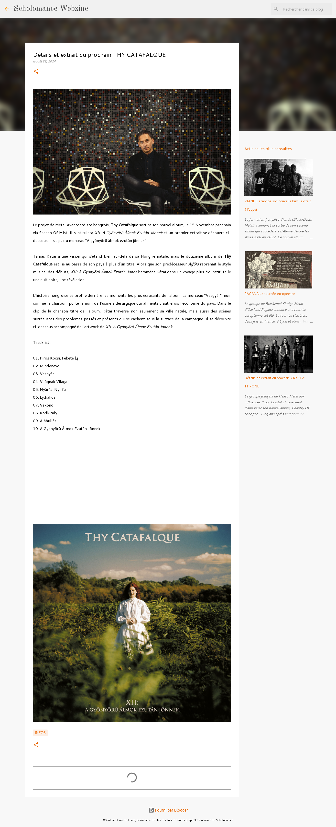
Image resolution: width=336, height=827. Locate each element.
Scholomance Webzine (51, 9)
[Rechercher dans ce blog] (306, 9)
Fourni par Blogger (168, 810)
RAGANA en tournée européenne (269, 293)
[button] (36, 71)
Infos (40, 733)
